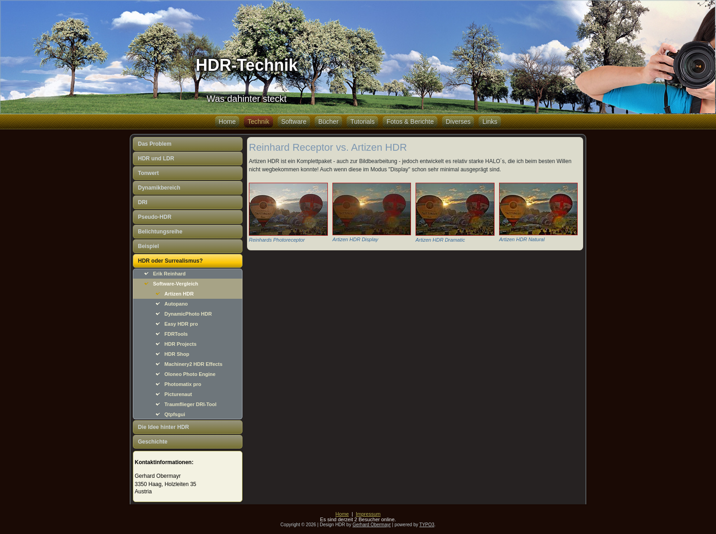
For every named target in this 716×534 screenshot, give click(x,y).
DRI (142, 202)
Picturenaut (178, 394)
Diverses (458, 121)
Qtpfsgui (174, 414)
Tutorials (362, 121)
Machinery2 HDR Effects (193, 364)
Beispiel (148, 246)
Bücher (328, 121)
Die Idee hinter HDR (163, 427)
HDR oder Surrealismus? (170, 261)
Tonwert (148, 173)
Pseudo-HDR (154, 217)
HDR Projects (180, 344)
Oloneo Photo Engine (190, 374)
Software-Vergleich (175, 283)
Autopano (176, 304)
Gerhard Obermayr (372, 524)
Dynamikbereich (159, 188)
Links (489, 121)
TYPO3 (426, 524)
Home (227, 121)
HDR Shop (176, 354)
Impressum (368, 514)
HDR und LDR (156, 158)
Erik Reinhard (169, 273)
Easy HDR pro (181, 324)
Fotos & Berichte (410, 121)
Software (293, 121)
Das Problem (154, 144)
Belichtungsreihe (160, 231)
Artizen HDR (179, 293)
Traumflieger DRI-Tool (190, 404)
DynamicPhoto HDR (188, 314)
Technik (258, 121)
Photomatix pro (182, 384)
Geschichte (153, 442)
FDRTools (176, 334)
